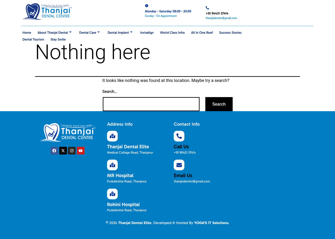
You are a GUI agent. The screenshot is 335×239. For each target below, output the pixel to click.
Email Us (183, 175)
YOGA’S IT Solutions (211, 222)
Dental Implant (123, 32)
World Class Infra (176, 32)
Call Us (181, 147)
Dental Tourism (63, 38)
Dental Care (91, 32)
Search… (109, 91)
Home (26, 32)
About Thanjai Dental (55, 32)
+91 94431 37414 (217, 13)
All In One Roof (206, 32)
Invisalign (150, 32)
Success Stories (34, 38)
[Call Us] (179, 136)
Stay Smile (89, 38)
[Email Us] (179, 165)
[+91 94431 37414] (207, 7)
